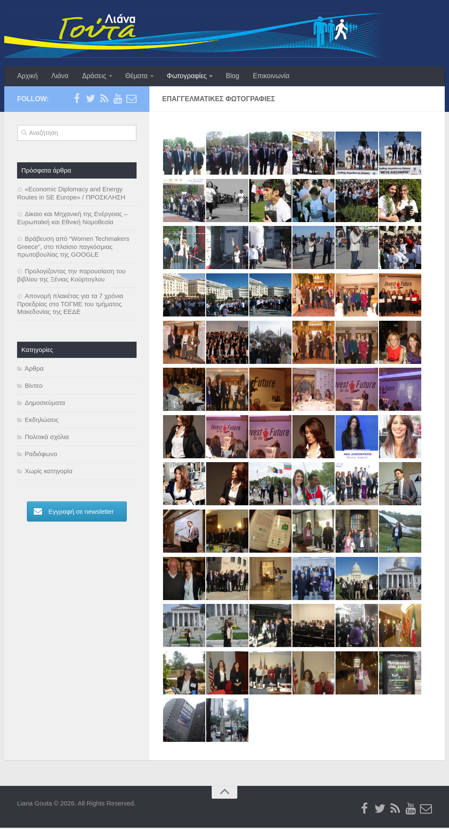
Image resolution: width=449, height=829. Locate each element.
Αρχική (27, 76)
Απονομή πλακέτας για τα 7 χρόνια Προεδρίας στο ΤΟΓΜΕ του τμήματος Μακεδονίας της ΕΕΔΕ (70, 304)
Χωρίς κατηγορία (49, 472)
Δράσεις (91, 76)
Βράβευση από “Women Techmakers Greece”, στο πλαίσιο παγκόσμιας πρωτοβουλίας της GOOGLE (73, 247)
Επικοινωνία (264, 76)
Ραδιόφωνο (41, 455)
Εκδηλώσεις (42, 421)
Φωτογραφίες (182, 76)
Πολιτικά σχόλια (47, 438)
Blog (227, 76)
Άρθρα (34, 369)
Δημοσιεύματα (45, 403)
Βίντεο (34, 386)
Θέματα (132, 76)
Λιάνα (58, 76)
